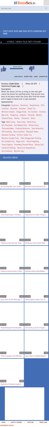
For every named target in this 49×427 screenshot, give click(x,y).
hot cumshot (7, 151)
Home (3, 422)
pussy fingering (33, 141)
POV (42, 105)
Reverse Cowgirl (8, 111)
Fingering (14, 115)
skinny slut (39, 144)
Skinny (16, 118)
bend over (31, 122)
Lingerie (23, 115)
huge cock (20, 141)
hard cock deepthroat (26, 148)
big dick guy (19, 151)
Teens (33, 118)
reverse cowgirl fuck (10, 138)
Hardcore (15, 105)
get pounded (7, 125)
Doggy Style (21, 111)
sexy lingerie (7, 144)
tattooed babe (8, 128)
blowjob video (32, 131)
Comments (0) (43, 76)
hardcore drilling (8, 148)
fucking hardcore (23, 128)
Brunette (24, 105)
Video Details (18, 76)
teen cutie (21, 122)
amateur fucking (8, 135)
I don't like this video (31, 68)
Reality (39, 115)
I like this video (3, 68)
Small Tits (31, 108)
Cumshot (5, 108)
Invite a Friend (16, 422)
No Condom (32, 111)
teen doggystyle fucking (31, 138)
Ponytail (31, 115)
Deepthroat (34, 105)
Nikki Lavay (10, 122)
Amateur (22, 108)
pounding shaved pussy (23, 144)
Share (36, 76)
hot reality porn (20, 125)
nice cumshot (19, 131)
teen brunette (37, 128)
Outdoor (42, 111)
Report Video (28, 76)
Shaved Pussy (7, 118)
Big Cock (5, 115)
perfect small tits (24, 135)
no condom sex (8, 141)
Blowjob (14, 108)
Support (30, 422)
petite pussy (33, 125)
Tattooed (25, 118)
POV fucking (7, 131)
